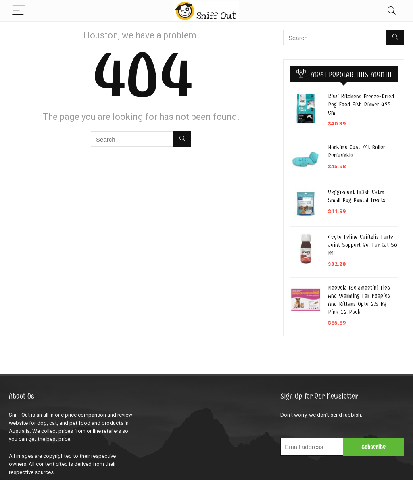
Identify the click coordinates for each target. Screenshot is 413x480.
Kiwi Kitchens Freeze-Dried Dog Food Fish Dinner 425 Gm (361, 104)
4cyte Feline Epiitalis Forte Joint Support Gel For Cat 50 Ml (362, 245)
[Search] (391, 10)
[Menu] (18, 10)
